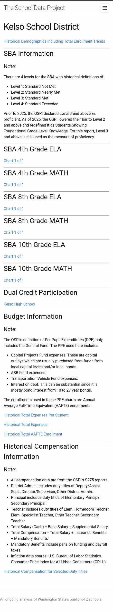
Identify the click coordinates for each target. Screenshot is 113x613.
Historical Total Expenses (25, 424)
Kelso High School (19, 304)
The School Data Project (34, 7)
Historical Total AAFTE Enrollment (33, 434)
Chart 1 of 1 (14, 160)
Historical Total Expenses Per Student (36, 415)
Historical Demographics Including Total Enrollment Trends (54, 41)
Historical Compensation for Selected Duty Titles (46, 571)
